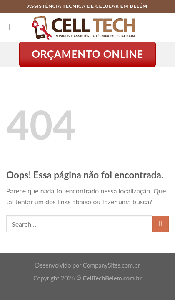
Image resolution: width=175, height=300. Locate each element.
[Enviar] (160, 224)
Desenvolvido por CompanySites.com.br (87, 265)
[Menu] (11, 27)
